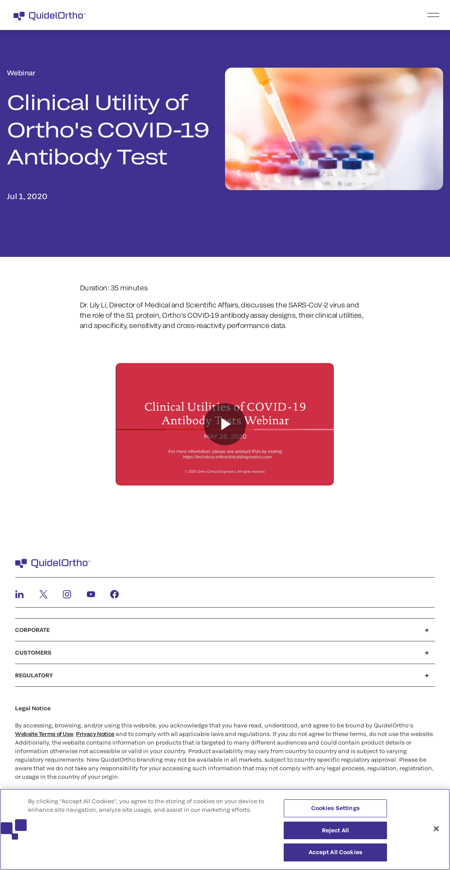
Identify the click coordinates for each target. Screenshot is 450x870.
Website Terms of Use (44, 733)
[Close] (436, 828)
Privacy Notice (95, 733)
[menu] (278, 15)
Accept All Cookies (335, 852)
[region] (225, 829)
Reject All (335, 830)
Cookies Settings (335, 807)
